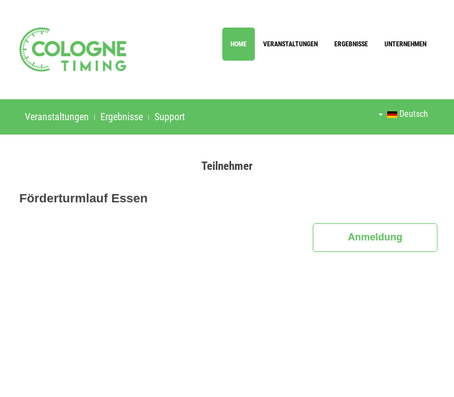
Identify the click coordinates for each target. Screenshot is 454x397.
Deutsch (403, 114)
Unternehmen (405, 44)
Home (239, 44)
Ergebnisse (351, 44)
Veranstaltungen (290, 44)
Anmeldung (375, 237)
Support (169, 116)
